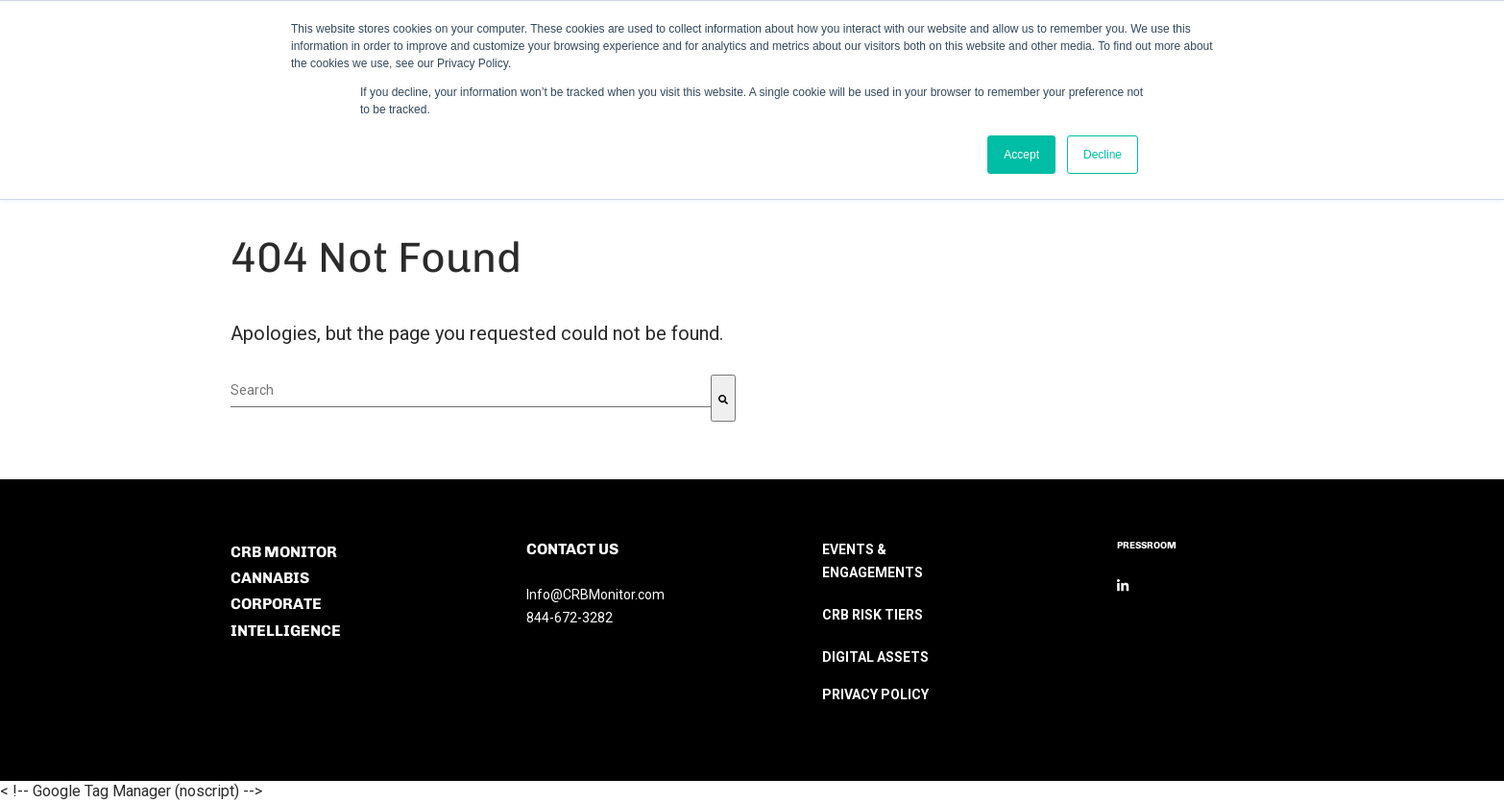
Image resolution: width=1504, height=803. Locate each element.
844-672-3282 (569, 617)
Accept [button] (1021, 154)
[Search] (723, 398)
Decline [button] (1102, 154)
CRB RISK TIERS (872, 614)
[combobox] (470, 391)
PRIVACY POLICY (875, 694)
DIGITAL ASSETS (875, 657)
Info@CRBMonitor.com (595, 594)
